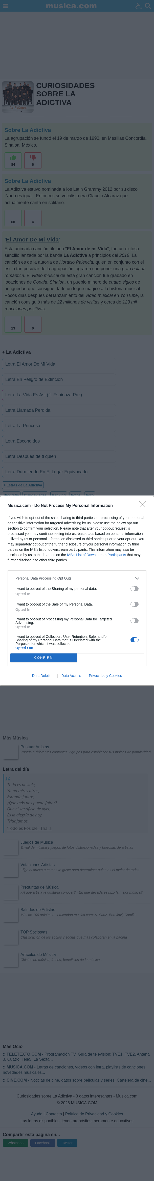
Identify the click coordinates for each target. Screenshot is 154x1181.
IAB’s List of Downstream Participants (96, 555)
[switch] (134, 588)
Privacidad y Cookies (105, 676)
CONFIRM (43, 658)
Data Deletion (43, 676)
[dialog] (77, 590)
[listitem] (77, 578)
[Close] (144, 506)
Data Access (71, 676)
